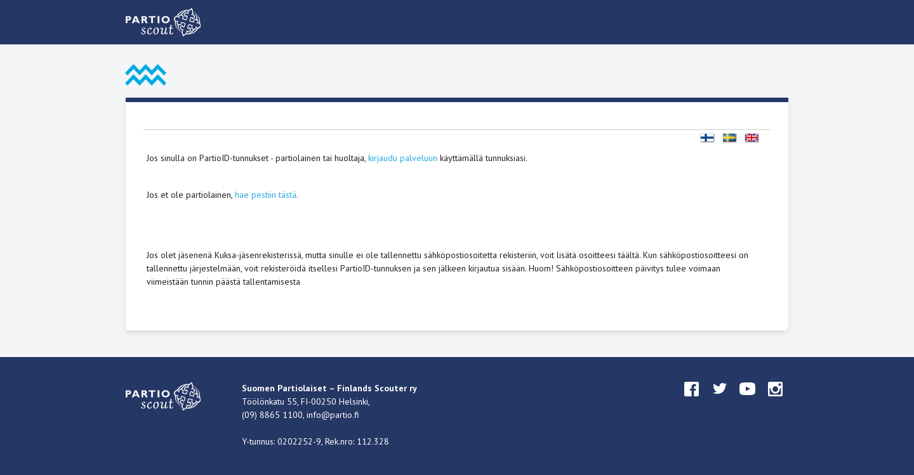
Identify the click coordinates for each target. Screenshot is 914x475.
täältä (628, 255)
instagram (775, 401)
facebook (692, 401)
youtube (747, 401)
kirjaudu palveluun (402, 158)
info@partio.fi (333, 414)
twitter (719, 401)
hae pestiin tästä (265, 194)
